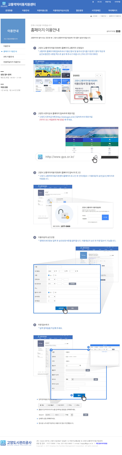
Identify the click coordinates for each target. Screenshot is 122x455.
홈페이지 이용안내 (115, 16)
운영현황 (8, 10)
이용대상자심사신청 (61, 10)
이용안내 (25, 10)
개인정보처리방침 (101, 443)
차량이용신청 (42, 10)
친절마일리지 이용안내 (11, 62)
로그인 (99, 2)
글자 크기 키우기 (117, 31)
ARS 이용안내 (8, 57)
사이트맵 (117, 2)
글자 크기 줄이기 (119, 31)
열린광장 (79, 10)
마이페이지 (112, 10)
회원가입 (108, 2)
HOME (95, 16)
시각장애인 (96, 10)
